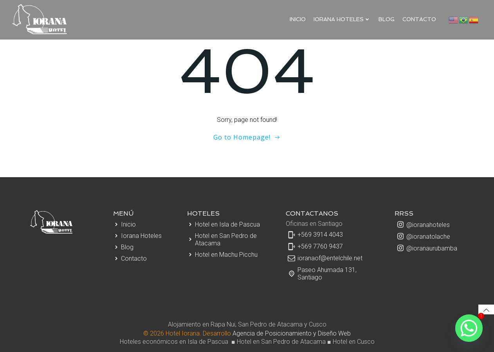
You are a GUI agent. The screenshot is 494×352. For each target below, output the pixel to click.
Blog (387, 19)
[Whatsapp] (469, 328)
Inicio (298, 19)
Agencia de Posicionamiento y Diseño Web (292, 333)
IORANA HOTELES (342, 19)
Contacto (419, 19)
